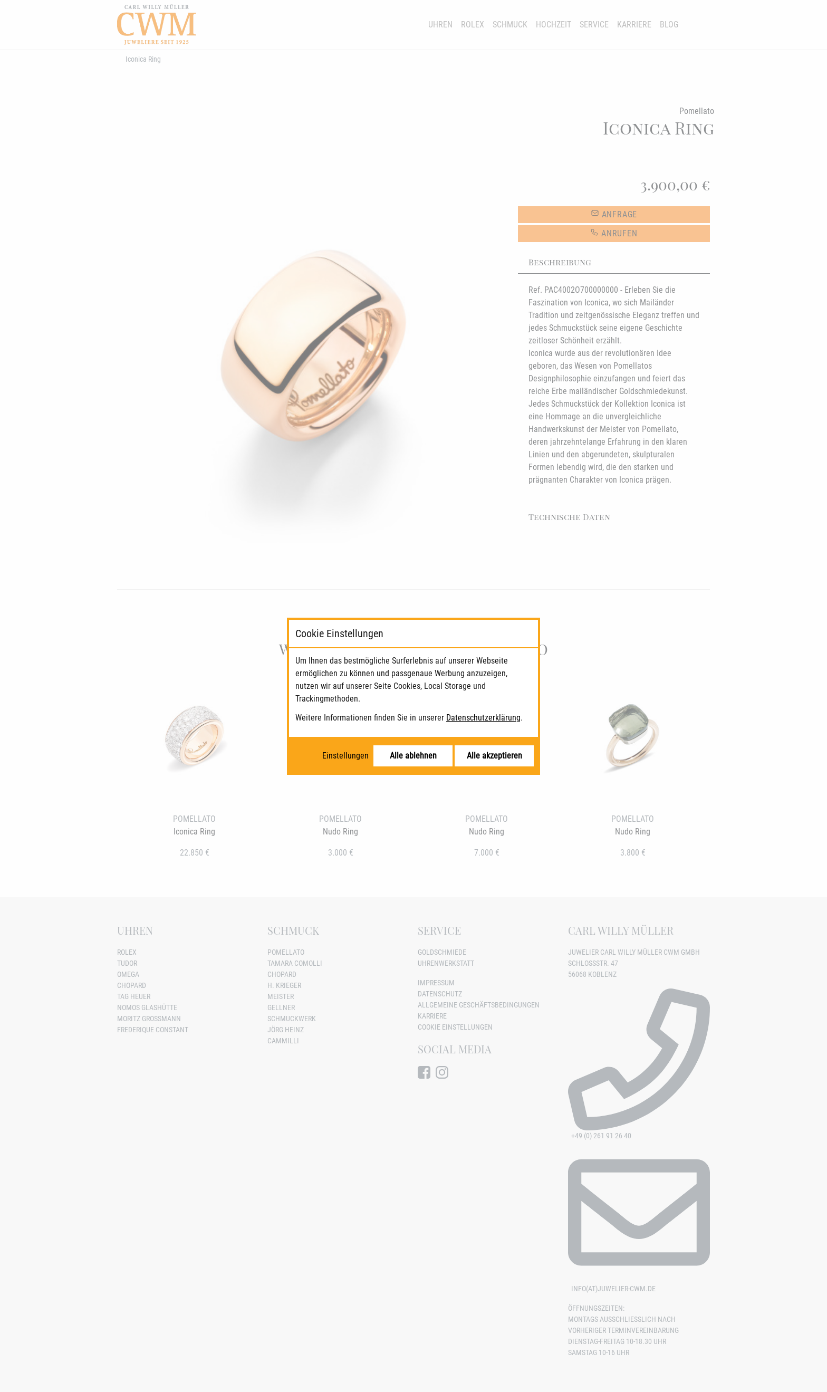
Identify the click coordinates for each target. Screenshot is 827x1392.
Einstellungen (345, 756)
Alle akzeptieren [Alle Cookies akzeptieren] (494, 756)
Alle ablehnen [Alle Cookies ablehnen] (413, 756)
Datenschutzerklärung (483, 718)
